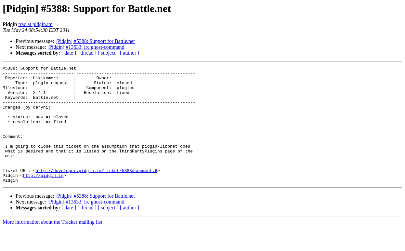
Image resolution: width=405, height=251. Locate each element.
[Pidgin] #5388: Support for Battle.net (95, 41)
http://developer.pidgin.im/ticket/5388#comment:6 (96, 192)
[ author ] (129, 53)
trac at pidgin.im (35, 24)
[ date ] (68, 53)
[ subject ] (108, 53)
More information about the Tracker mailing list (52, 245)
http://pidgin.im (43, 198)
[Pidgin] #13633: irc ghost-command (85, 47)
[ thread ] (87, 53)
